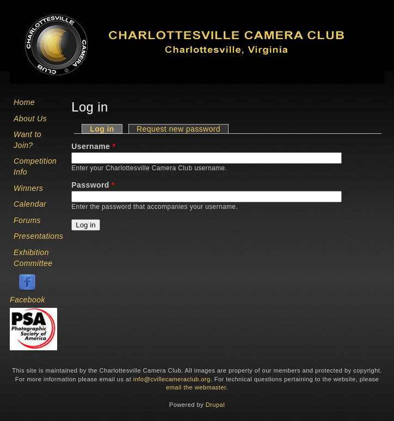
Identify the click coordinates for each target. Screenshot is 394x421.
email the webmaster (196, 387)
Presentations (38, 236)
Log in (106, 129)
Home (24, 102)
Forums (27, 220)
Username (93, 146)
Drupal (215, 404)
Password (93, 185)
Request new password (178, 129)
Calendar (30, 204)
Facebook (27, 299)
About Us (30, 118)
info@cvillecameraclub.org (172, 379)
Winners (28, 188)
